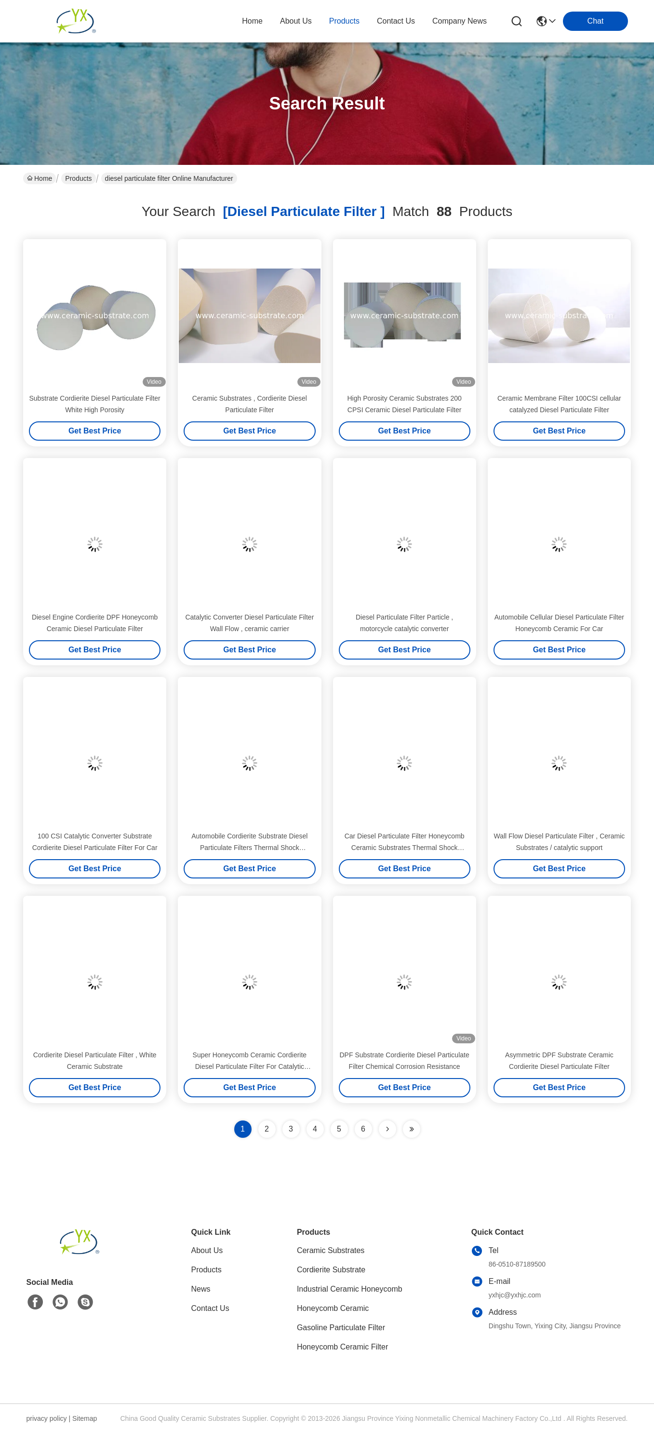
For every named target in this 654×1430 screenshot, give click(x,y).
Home (252, 21)
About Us (207, 1250)
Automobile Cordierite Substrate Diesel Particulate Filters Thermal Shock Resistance (249, 847)
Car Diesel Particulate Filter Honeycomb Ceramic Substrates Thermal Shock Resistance (405, 847)
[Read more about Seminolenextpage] (387, 1129)
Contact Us (210, 1308)
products (344, 21)
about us (296, 21)
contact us (396, 21)
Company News (459, 21)
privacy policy (47, 1418)
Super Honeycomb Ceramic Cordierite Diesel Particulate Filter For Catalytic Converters (250, 1066)
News (201, 1289)
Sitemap (84, 1418)
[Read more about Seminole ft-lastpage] (411, 1129)
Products (78, 178)
